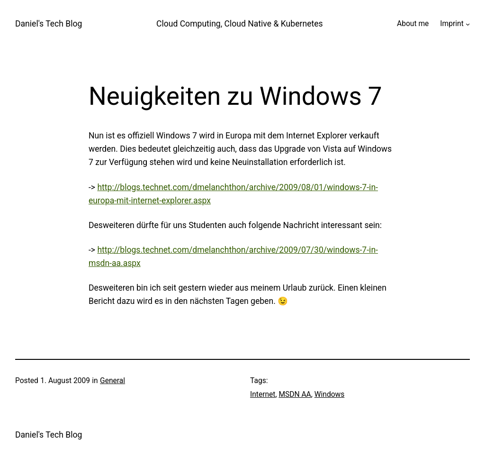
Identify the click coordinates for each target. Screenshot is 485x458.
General (112, 380)
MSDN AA (294, 394)
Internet (262, 394)
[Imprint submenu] (468, 24)
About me (413, 23)
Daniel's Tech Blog (48, 23)
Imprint (451, 23)
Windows (329, 394)
